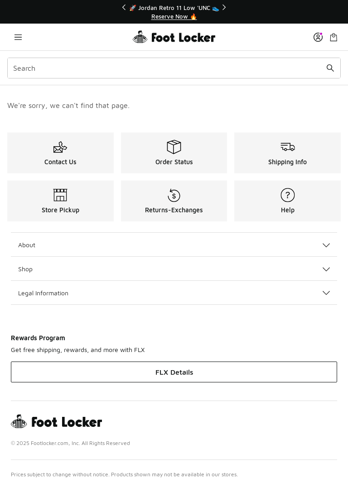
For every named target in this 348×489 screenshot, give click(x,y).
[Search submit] (330, 68)
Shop (174, 269)
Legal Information (174, 293)
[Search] (174, 68)
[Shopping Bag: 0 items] (333, 37)
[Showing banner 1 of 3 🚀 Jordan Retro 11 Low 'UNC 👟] (174, 12)
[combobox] (174, 68)
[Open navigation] (18, 37)
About (174, 245)
